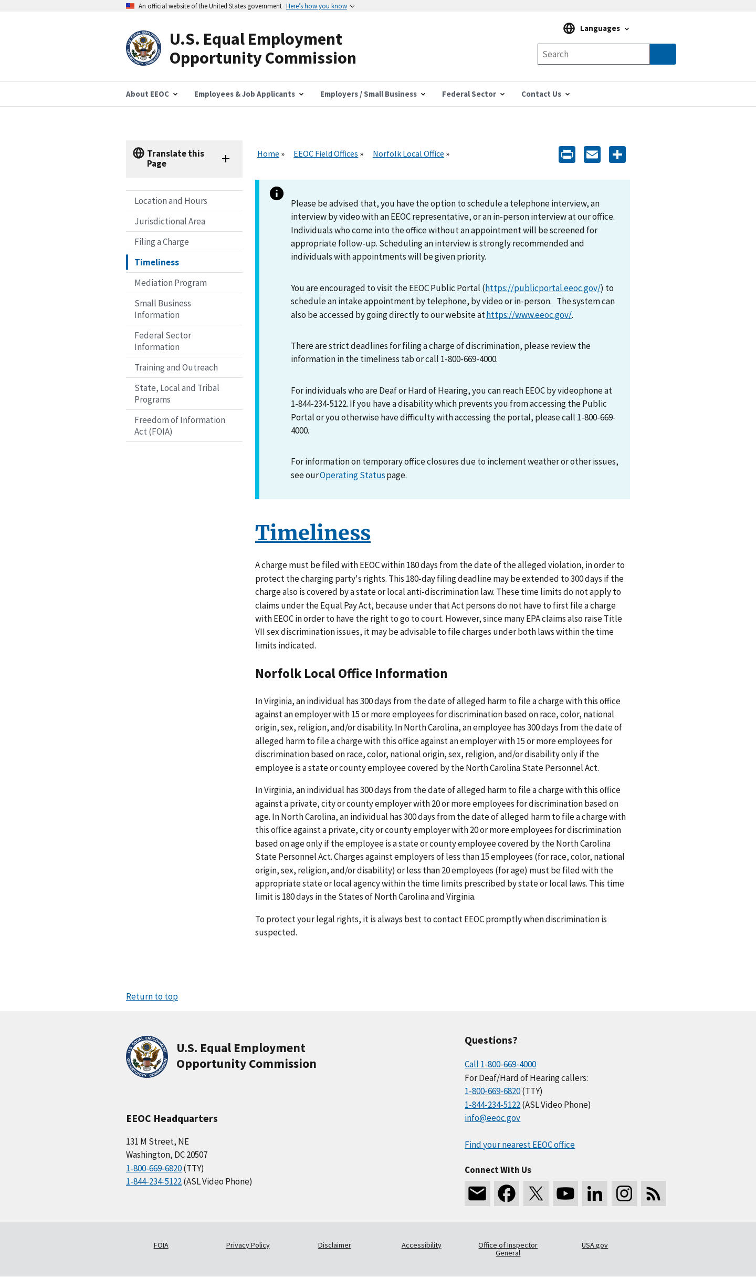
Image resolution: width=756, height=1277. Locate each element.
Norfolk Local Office (408, 153)
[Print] (567, 153)
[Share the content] (617, 153)
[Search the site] (594, 54)
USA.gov (595, 1245)
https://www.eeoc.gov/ (529, 315)
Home (268, 153)
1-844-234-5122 (154, 1181)
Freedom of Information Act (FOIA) (179, 425)
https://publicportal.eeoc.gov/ (543, 288)
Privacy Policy (248, 1245)
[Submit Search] (663, 54)
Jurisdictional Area (169, 221)
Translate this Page (175, 158)
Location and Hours (170, 201)
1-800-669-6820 (154, 1168)
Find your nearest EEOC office (520, 1144)
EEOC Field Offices (325, 153)
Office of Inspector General (508, 1249)
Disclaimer (334, 1245)
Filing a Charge (161, 242)
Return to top (152, 996)
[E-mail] (592, 153)
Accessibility (422, 1245)
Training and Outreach (176, 367)
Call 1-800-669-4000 (500, 1064)
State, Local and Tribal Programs (176, 393)
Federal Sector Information (162, 341)
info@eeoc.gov (492, 1118)
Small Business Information (162, 309)
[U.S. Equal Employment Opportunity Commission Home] (252, 48)
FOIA (161, 1245)
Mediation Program (170, 283)
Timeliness (156, 262)
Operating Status (352, 475)
